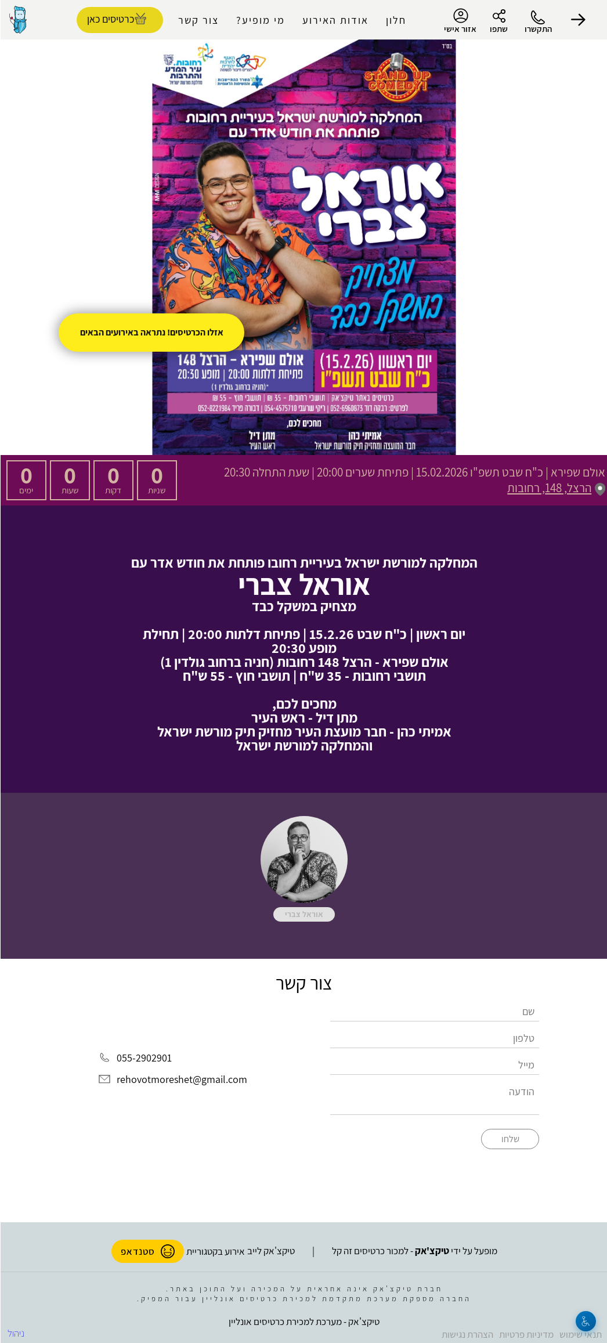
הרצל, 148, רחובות (556, 488)
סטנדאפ (147, 1249)
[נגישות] (585, 1321)
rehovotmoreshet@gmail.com (181, 1079)
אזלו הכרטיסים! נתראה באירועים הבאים (151, 332)
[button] (578, 19)
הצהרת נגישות (467, 1332)
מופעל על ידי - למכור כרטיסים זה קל (414, 1248)
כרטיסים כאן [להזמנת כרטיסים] (109, 19)
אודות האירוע (335, 20)
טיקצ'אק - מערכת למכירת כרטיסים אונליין (303, 1319)
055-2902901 (143, 1057)
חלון (395, 20)
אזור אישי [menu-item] (459, 21)
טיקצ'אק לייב (270, 1248)
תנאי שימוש (580, 1332)
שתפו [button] (498, 28)
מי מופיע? (260, 20)
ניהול (15, 1330)
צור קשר (198, 20)
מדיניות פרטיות (525, 1332)
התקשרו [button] (537, 28)
